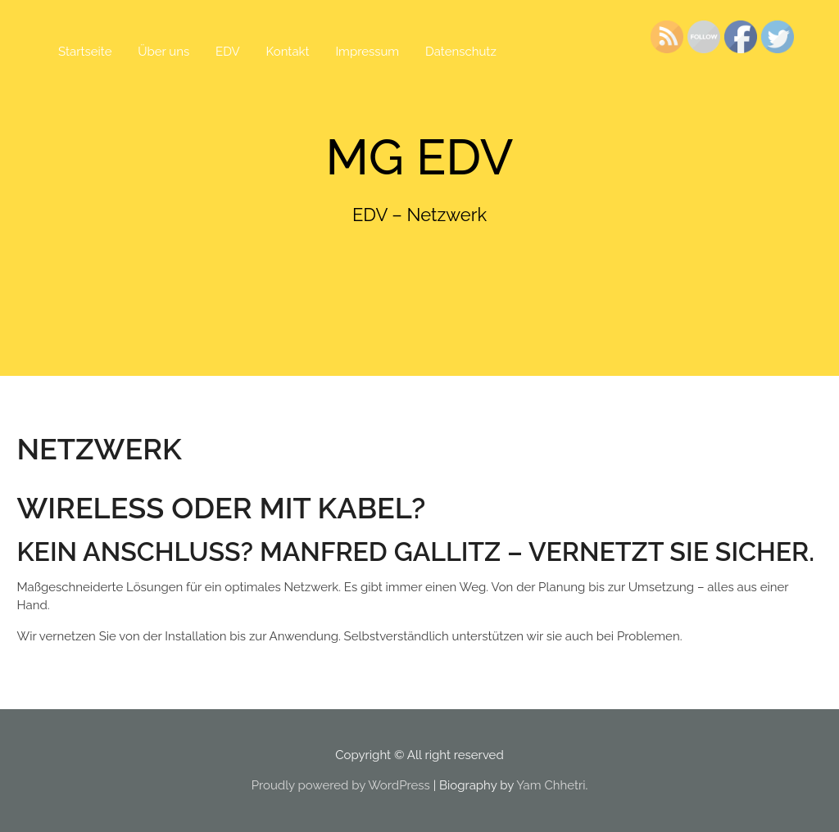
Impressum (367, 51)
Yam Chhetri (550, 785)
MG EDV (420, 157)
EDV (227, 51)
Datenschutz (461, 51)
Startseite (84, 51)
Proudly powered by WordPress (341, 785)
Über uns (163, 51)
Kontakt (288, 51)
